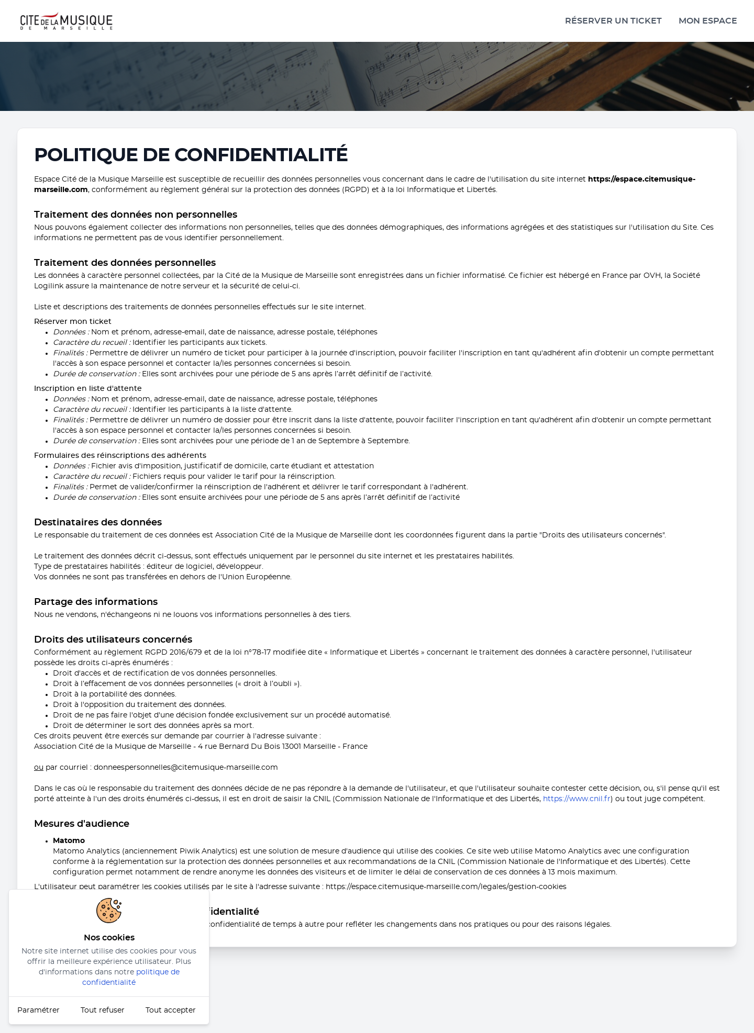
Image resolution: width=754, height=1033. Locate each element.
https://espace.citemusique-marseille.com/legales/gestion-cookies (446, 887)
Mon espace (708, 21)
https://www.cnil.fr (577, 799)
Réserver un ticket (613, 21)
